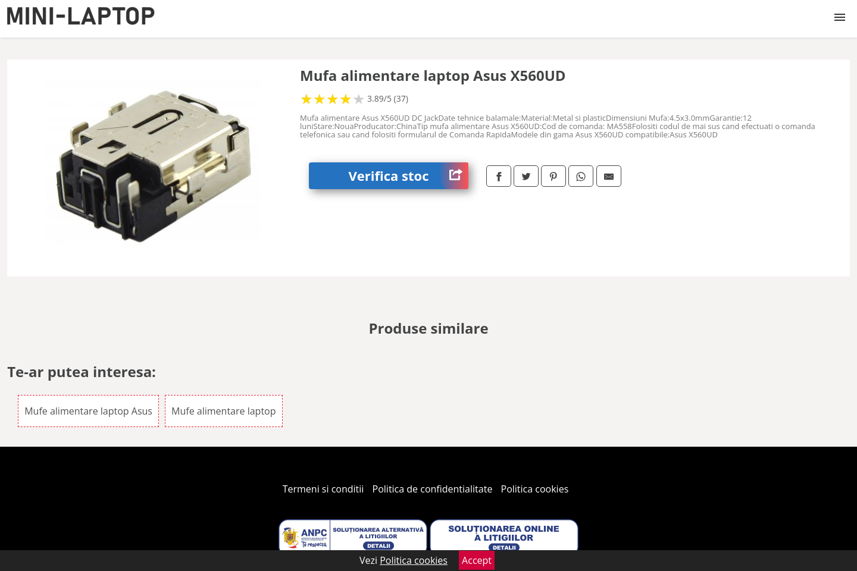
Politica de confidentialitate (433, 488)
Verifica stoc (408, 175)
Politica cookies (535, 488)
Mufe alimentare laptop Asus (88, 411)
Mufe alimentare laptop (223, 411)
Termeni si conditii (323, 488)
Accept (477, 560)
